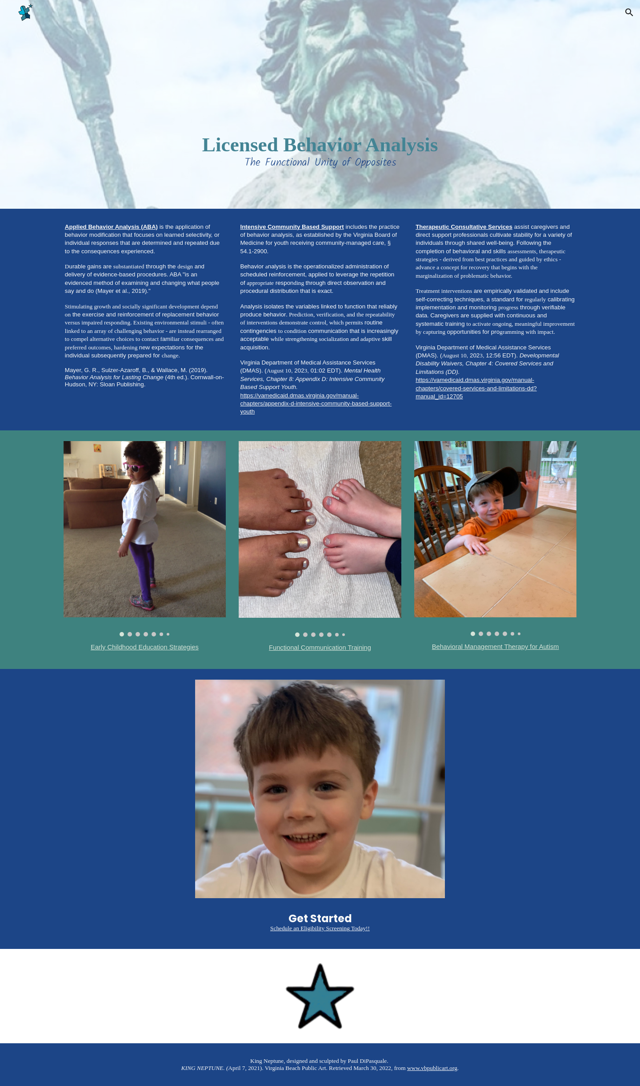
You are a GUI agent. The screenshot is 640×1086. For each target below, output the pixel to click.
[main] (320, 104)
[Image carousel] (145, 538)
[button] (629, 12)
